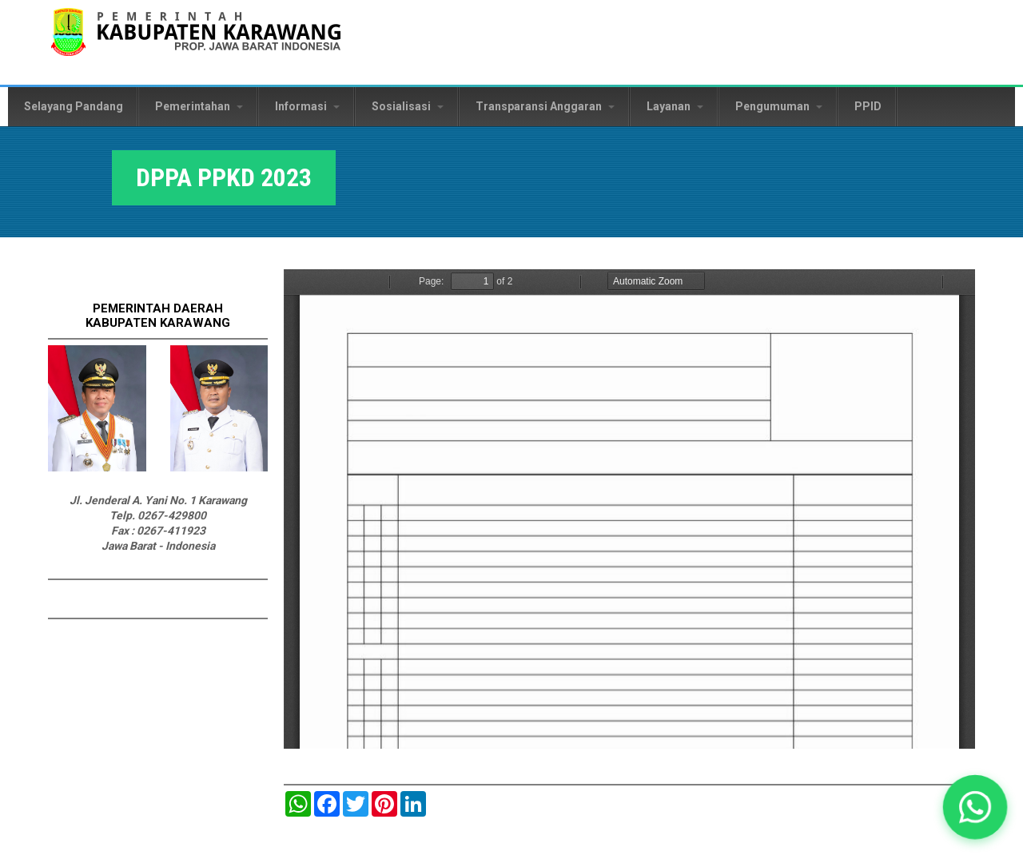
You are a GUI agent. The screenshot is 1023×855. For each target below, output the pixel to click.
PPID (868, 106)
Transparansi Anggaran (545, 106)
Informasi (307, 106)
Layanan (675, 106)
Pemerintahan (199, 106)
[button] (975, 807)
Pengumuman (778, 106)
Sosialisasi (408, 106)
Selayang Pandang (73, 106)
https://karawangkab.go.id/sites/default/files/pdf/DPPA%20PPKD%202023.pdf (629, 509)
